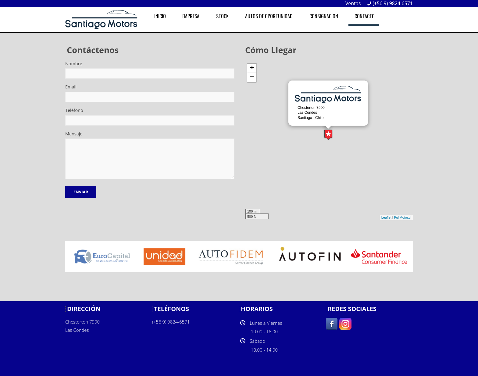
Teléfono (74, 110)
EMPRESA (190, 16)
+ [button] (252, 68)
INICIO (160, 16)
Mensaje (73, 134)
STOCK (222, 16)
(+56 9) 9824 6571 (393, 3)
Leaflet (386, 217)
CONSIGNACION (323, 16)
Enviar (80, 192)
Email (71, 87)
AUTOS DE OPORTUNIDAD (269, 16)
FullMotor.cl (402, 217)
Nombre (73, 63)
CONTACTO (365, 16)
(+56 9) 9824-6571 (171, 322)
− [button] (252, 77)
